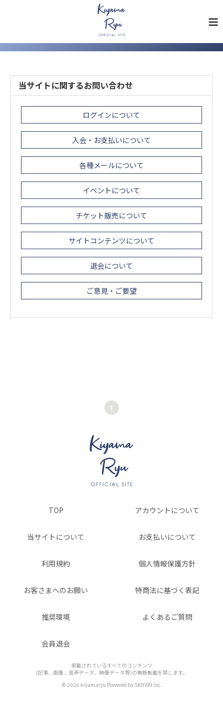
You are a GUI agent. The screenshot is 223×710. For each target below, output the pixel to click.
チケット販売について (111, 215)
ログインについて (111, 115)
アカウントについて (167, 510)
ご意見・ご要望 (111, 291)
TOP (56, 510)
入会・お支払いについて (111, 140)
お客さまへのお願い (56, 590)
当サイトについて (55, 537)
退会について (111, 265)
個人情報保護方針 (167, 563)
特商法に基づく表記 (167, 590)
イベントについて (111, 190)
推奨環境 (55, 617)
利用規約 (55, 563)
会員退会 (55, 643)
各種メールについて (111, 165)
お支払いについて (167, 537)
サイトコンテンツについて (111, 240)
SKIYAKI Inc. (148, 684)
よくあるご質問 (167, 617)
